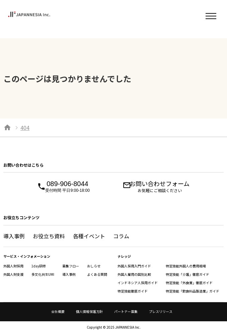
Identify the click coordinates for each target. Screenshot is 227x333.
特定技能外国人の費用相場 (186, 265)
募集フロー (70, 265)
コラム (121, 236)
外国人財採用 (13, 265)
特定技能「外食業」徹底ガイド (189, 282)
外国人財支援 (13, 274)
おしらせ (93, 265)
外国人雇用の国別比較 (134, 274)
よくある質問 (97, 274)
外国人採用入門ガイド (134, 265)
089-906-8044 (67, 186)
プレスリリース (160, 311)
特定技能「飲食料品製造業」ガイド (192, 291)
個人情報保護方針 (89, 311)
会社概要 (58, 311)
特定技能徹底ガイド (133, 291)
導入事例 (14, 236)
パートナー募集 (126, 311)
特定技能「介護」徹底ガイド (187, 274)
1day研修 (38, 265)
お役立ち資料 (49, 236)
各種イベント (89, 236)
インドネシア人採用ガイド (138, 282)
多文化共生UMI (42, 274)
